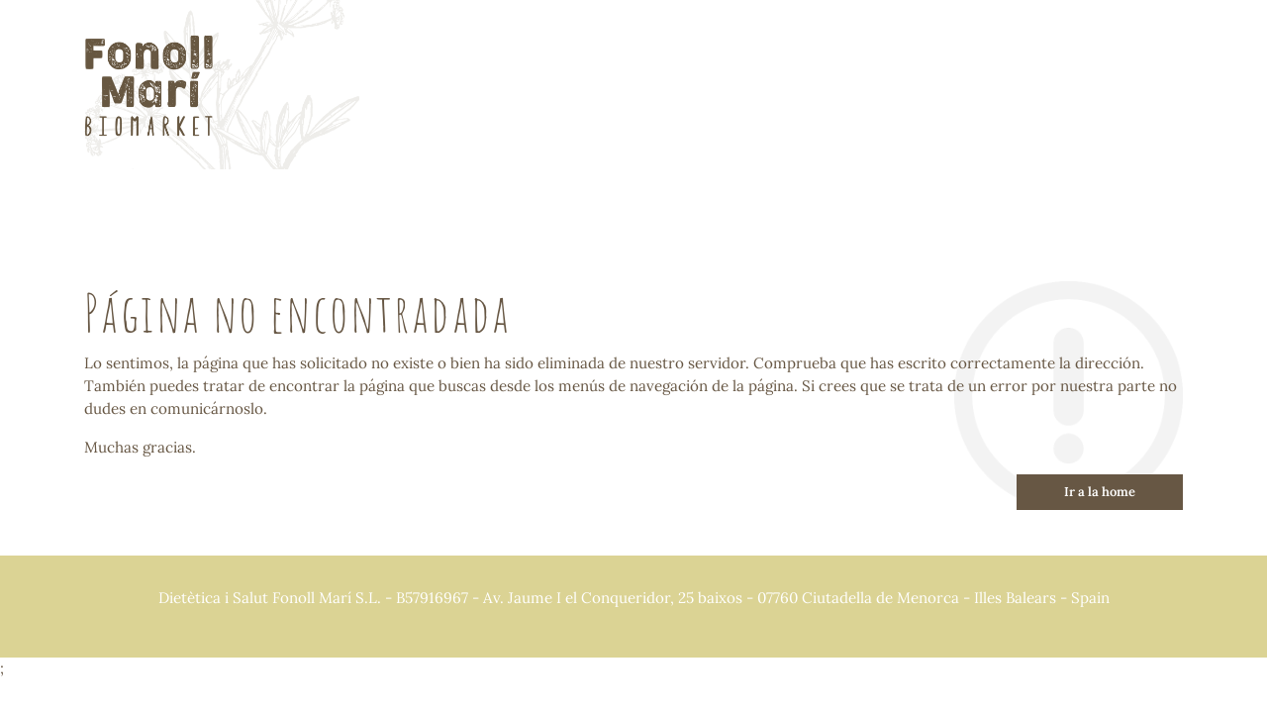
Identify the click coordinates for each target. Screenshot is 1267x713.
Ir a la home (1099, 491)
